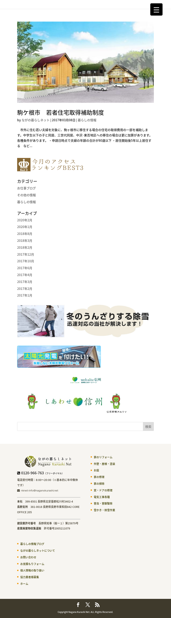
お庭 (96, 470)
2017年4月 (24, 275)
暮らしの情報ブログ (32, 544)
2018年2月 (24, 247)
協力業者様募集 (29, 577)
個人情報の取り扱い (32, 570)
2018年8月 (24, 233)
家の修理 (99, 477)
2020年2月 (24, 220)
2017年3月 (24, 281)
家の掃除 (99, 484)
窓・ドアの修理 (103, 490)
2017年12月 (25, 254)
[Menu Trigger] (156, 9)
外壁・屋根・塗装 (104, 464)
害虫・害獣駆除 (103, 503)
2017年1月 (24, 295)
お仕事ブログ (26, 188)
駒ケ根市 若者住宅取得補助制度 (60, 112)
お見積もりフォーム (32, 564)
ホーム (24, 584)
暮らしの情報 (87, 120)
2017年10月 (25, 261)
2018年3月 (24, 240)
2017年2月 (24, 288)
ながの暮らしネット (36, 120)
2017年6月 (24, 268)
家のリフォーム (103, 457)
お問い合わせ (28, 557)
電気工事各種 (102, 497)
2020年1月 (24, 226)
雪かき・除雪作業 (104, 510)
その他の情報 (26, 195)
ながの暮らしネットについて (37, 551)
